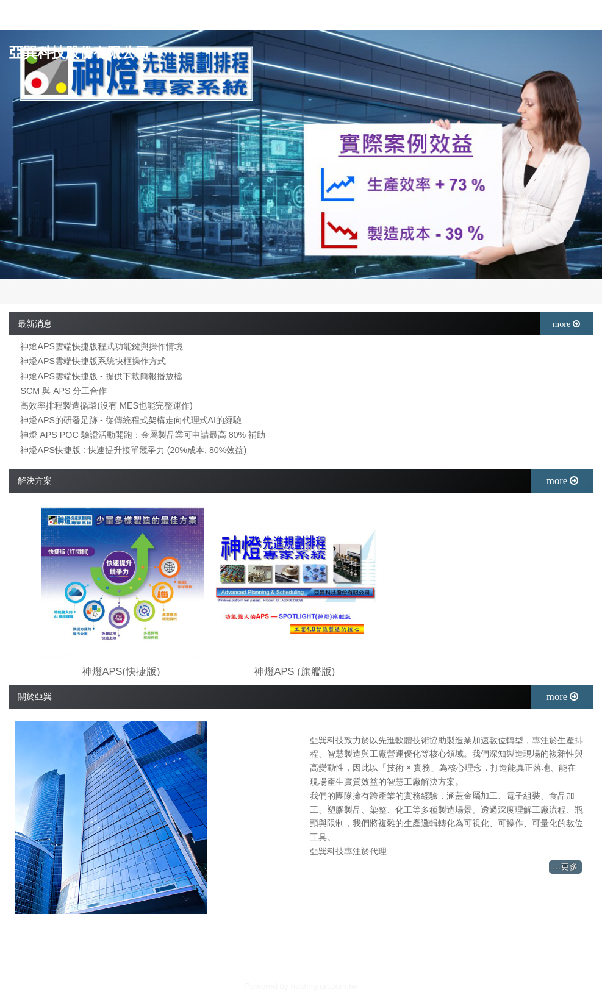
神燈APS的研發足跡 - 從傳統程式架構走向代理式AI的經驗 (131, 420)
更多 (569, 866)
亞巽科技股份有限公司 (79, 52)
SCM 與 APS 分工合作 (63, 391)
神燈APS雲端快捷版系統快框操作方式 (93, 361)
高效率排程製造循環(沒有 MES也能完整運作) (106, 405)
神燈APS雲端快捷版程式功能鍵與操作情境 (101, 346)
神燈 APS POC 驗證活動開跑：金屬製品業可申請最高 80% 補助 (142, 435)
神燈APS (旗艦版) (294, 671)
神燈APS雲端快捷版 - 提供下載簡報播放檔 (101, 376)
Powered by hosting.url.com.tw (301, 986)
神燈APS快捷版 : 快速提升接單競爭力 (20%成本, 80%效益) (133, 450)
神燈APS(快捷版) (121, 671)
